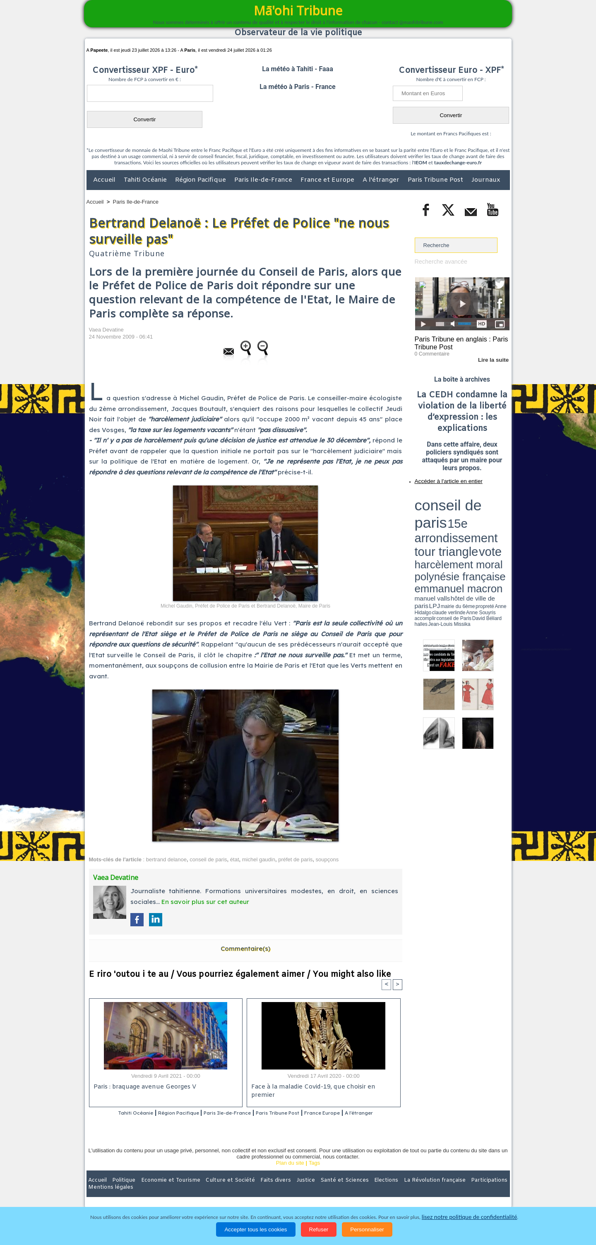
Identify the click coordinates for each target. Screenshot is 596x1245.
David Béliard (440, 525)
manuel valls (468, 518)
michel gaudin (258, 859)
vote (495, 505)
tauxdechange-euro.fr (458, 162)
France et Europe (328, 180)
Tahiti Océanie (146, 180)
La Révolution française (396, 1191)
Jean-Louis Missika (465, 525)
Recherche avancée (439, 261)
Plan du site (290, 1174)
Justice (282, 1191)
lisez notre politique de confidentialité (469, 1217)
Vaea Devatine (106, 330)
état (234, 859)
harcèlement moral (437, 511)
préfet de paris (295, 859)
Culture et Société (216, 1191)
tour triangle (473, 505)
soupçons (327, 859)
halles (451, 525)
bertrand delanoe (166, 859)
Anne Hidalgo (455, 523)
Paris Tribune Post (436, 180)
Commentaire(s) (245, 948)
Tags (314, 1174)
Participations (446, 1191)
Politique (120, 1191)
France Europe (356, 1114)
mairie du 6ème (429, 523)
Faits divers (256, 1191)
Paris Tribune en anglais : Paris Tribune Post (458, 342)
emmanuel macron (437, 517)
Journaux (485, 180)
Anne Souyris (488, 523)
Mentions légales (487, 1191)
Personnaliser (367, 1229)
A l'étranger (382, 180)
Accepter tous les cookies (255, 1229)
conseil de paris (208, 859)
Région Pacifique (201, 180)
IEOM (420, 162)
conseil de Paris (423, 525)
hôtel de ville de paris (492, 518)
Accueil (105, 180)
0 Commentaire (430, 351)
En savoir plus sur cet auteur (205, 902)
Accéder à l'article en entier (442, 478)
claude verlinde (472, 523)
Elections (353, 1191)
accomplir (502, 523)
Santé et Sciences (316, 1191)
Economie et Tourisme (162, 1191)
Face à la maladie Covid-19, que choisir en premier (322, 1088)
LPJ (417, 522)
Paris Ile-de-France (264, 180)
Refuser (319, 1229)
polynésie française (482, 511)
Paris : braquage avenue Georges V (143, 1088)
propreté (442, 523)
